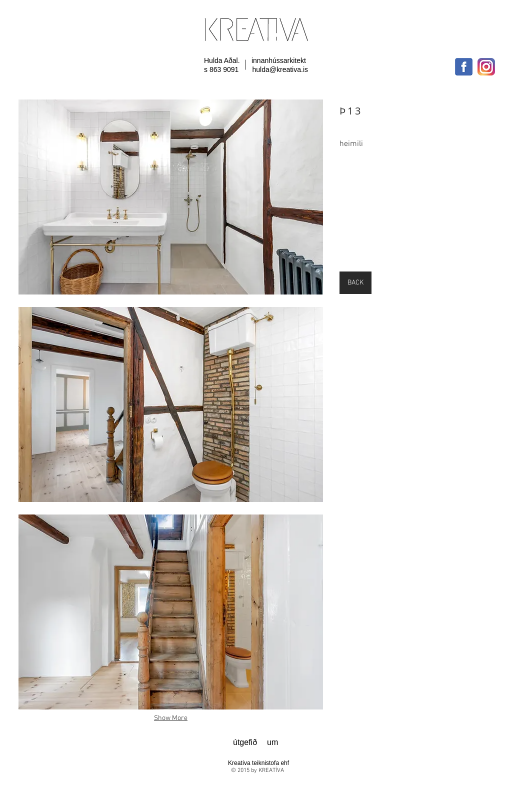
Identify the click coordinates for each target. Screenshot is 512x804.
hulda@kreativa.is (280, 70)
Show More (171, 718)
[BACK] (356, 283)
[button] (170, 197)
